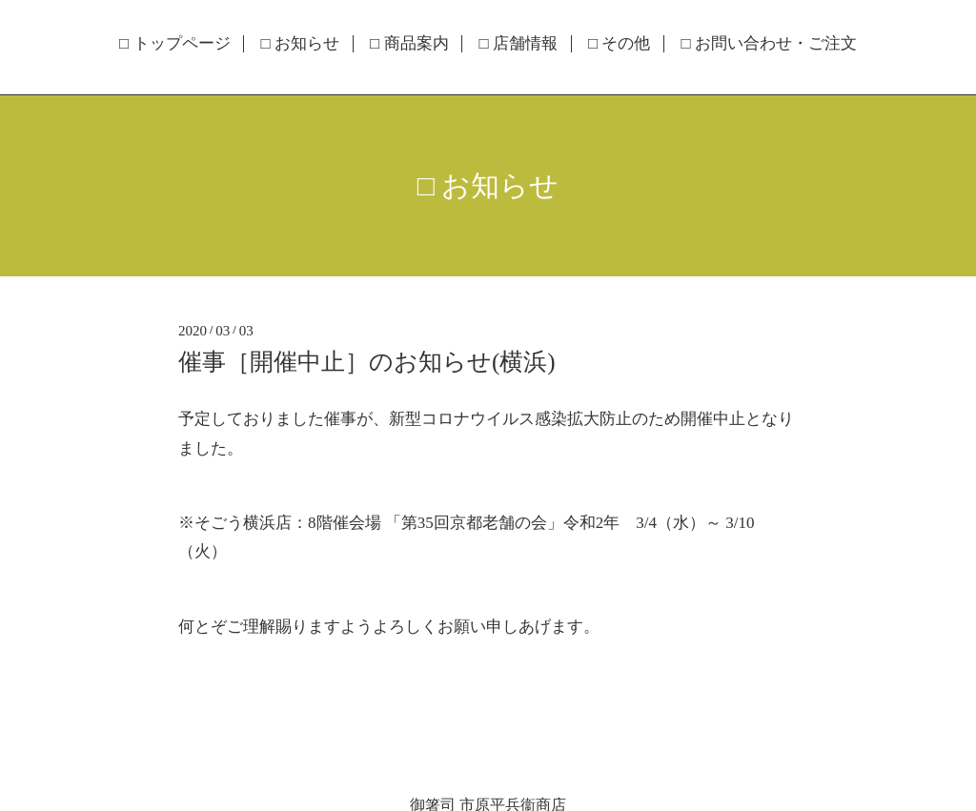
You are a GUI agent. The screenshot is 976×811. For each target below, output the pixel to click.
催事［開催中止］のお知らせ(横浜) (379, 362)
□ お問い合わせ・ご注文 (769, 43)
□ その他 (619, 43)
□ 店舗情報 (518, 43)
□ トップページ (175, 43)
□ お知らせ (300, 43)
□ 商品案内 (409, 43)
